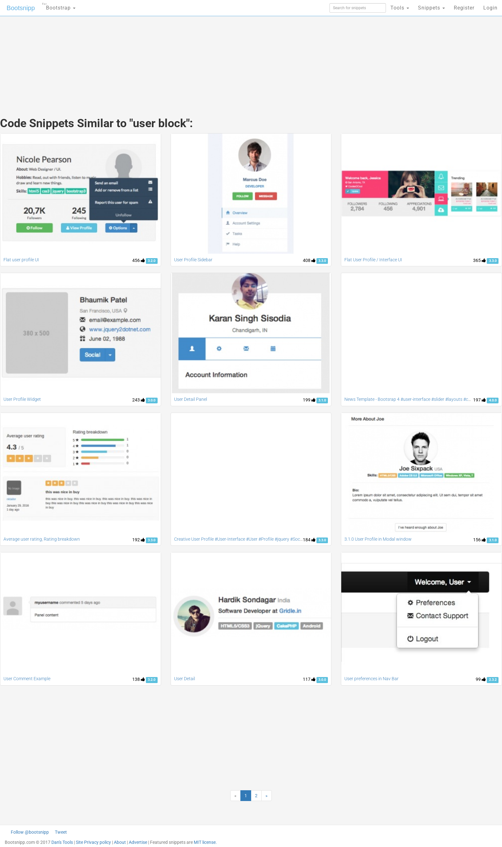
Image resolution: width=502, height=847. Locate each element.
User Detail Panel (190, 399)
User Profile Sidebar (193, 259)
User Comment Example (26, 678)
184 (309, 539)
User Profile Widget (22, 399)
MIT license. (205, 842)
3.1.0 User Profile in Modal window (378, 539)
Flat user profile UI (21, 259)
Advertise (138, 842)
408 (309, 260)
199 (309, 399)
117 (309, 679)
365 (479, 260)
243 (138, 399)
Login (490, 8)
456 (138, 260)
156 (479, 539)
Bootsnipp (21, 7)
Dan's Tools (62, 842)
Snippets (431, 8)
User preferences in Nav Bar (371, 678)
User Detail (184, 678)
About (120, 842)
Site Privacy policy (93, 842)
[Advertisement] (204, 60)
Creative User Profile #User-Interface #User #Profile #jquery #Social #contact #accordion (260, 539)
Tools (399, 8)
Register (464, 8)
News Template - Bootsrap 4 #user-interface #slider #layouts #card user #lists (420, 399)
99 (481, 679)
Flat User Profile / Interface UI (373, 259)
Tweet (61, 832)
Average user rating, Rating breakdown (41, 539)
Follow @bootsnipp (30, 832)
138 (138, 679)
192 (138, 539)
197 (479, 399)
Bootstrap (58, 6)
